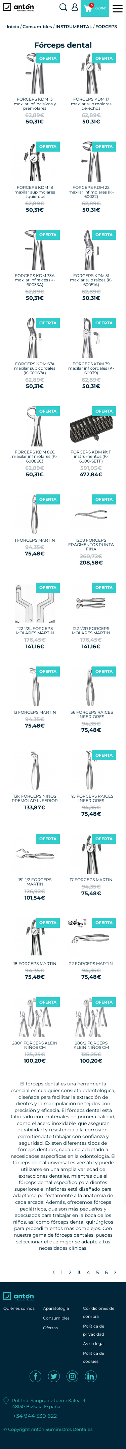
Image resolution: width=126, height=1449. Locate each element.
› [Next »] (115, 1272)
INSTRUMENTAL (73, 26)
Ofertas (50, 1327)
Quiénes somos (19, 1308)
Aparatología (56, 1308)
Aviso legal (93, 1343)
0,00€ (95, 10)
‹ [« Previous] (53, 1272)
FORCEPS (106, 26)
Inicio (13, 26)
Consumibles (37, 26)
